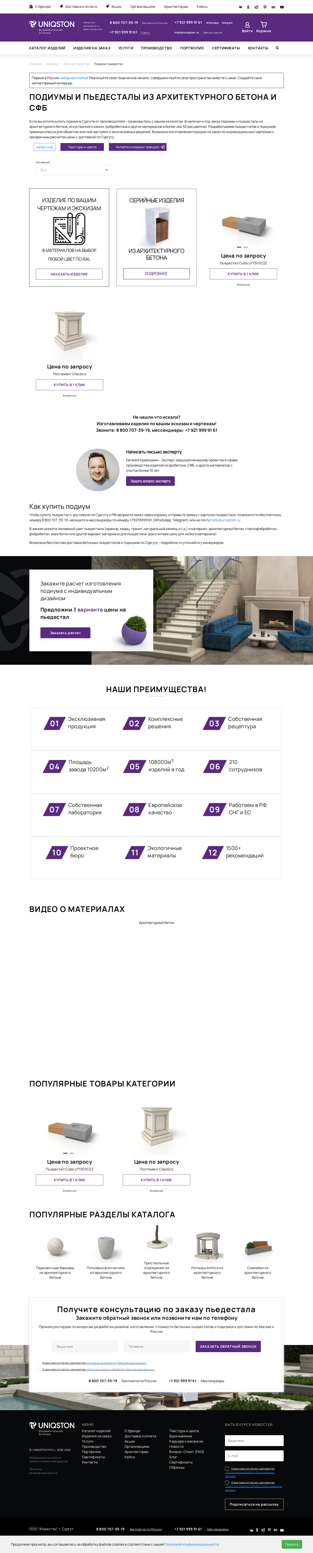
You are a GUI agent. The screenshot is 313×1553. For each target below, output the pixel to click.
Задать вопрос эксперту (150, 481)
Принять (292, 1544)
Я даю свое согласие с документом (91, 1363)
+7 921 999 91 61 (124, 32)
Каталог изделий (47, 48)
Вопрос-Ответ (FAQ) (186, 1451)
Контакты (258, 48)
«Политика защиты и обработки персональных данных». (120, 1369)
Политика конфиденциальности (43, 1471)
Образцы (177, 1467)
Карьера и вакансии (186, 1441)
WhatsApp (212, 22)
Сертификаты (226, 48)
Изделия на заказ (91, 48)
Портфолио (192, 48)
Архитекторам (176, 6)
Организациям (142, 6)
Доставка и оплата (78, 6)
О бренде (40, 6)
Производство (156, 48)
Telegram (227, 22)
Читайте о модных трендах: (137, 147)
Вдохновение (180, 1436)
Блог (173, 1457)
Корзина (263, 30)
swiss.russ (44, 147)
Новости (176, 1446)
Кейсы (202, 6)
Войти (247, 30)
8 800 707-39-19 (124, 22)
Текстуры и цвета (82, 147)
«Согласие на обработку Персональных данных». (116, 1363)
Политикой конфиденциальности (192, 1544)
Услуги (125, 48)
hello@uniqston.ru (187, 32)
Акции (114, 6)
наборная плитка (73, 77)
